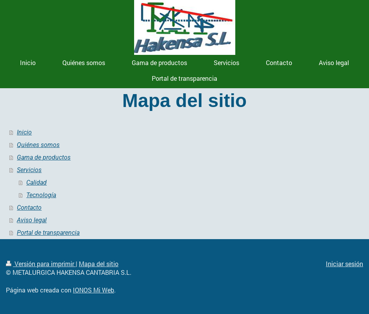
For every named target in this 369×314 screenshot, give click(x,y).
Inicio (24, 132)
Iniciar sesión (344, 264)
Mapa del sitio (98, 264)
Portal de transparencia (48, 232)
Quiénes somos (38, 145)
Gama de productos (44, 157)
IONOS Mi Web (93, 290)
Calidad (36, 182)
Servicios (29, 170)
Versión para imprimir (41, 264)
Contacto (29, 207)
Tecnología (41, 195)
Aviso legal (32, 220)
